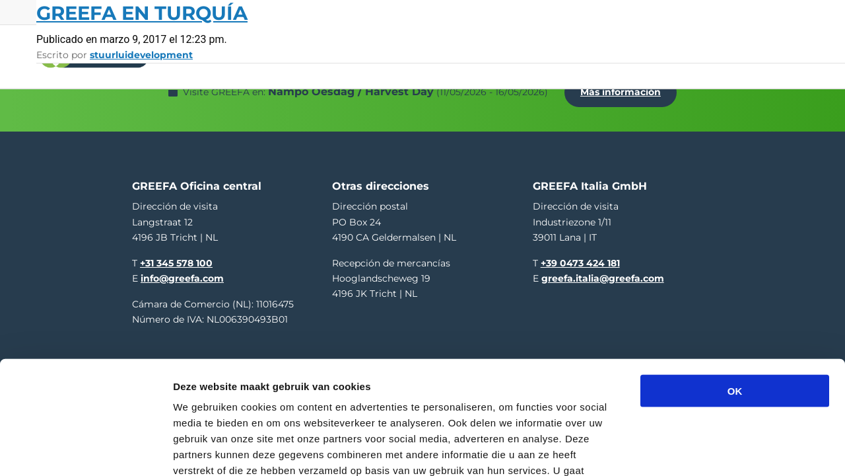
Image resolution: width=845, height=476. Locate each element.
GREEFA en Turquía (142, 12)
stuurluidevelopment (141, 55)
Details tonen (713, 450)
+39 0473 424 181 (580, 256)
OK (735, 301)
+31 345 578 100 (176, 256)
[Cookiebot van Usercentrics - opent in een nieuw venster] (85, 450)
